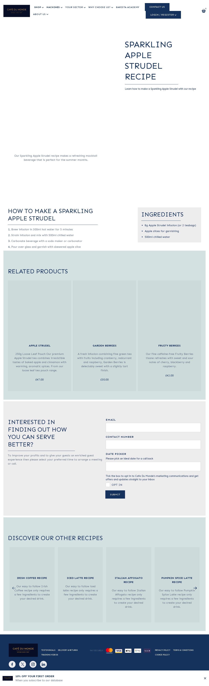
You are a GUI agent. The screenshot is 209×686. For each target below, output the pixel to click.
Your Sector (74, 7)
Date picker (116, 454)
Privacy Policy (162, 650)
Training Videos (49, 655)
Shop (37, 7)
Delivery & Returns (68, 650)
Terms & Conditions (183, 650)
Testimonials (48, 650)
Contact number (120, 437)
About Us (39, 14)
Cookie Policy (162, 655)
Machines (53, 7)
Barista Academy (127, 7)
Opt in (117, 484)
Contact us (157, 6)
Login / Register (162, 14)
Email (111, 419)
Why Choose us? (99, 7)
